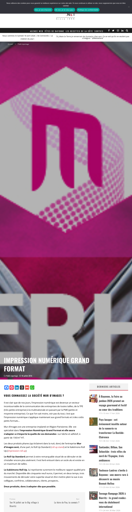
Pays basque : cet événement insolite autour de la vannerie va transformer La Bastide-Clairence (113, 428)
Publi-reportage (12, 376)
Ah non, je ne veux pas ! (64, 10)
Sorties (98, 31)
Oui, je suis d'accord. (43, 10)
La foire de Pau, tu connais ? (62, 501)
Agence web (36, 31)
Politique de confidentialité (88, 10)
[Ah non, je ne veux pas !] (128, 7)
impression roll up (17, 450)
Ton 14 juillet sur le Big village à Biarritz (26, 503)
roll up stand (57, 447)
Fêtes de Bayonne (54, 31)
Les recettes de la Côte (79, 31)
